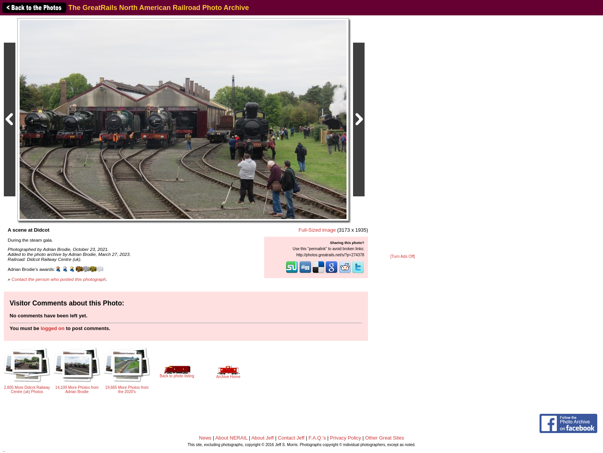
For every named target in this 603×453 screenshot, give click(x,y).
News (205, 438)
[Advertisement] (402, 135)
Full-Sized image (317, 230)
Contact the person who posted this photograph (59, 279)
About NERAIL (231, 438)
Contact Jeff (291, 438)
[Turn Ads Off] (402, 256)
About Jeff (263, 438)
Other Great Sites (384, 438)
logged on (53, 328)
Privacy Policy (345, 438)
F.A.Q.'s (317, 438)
